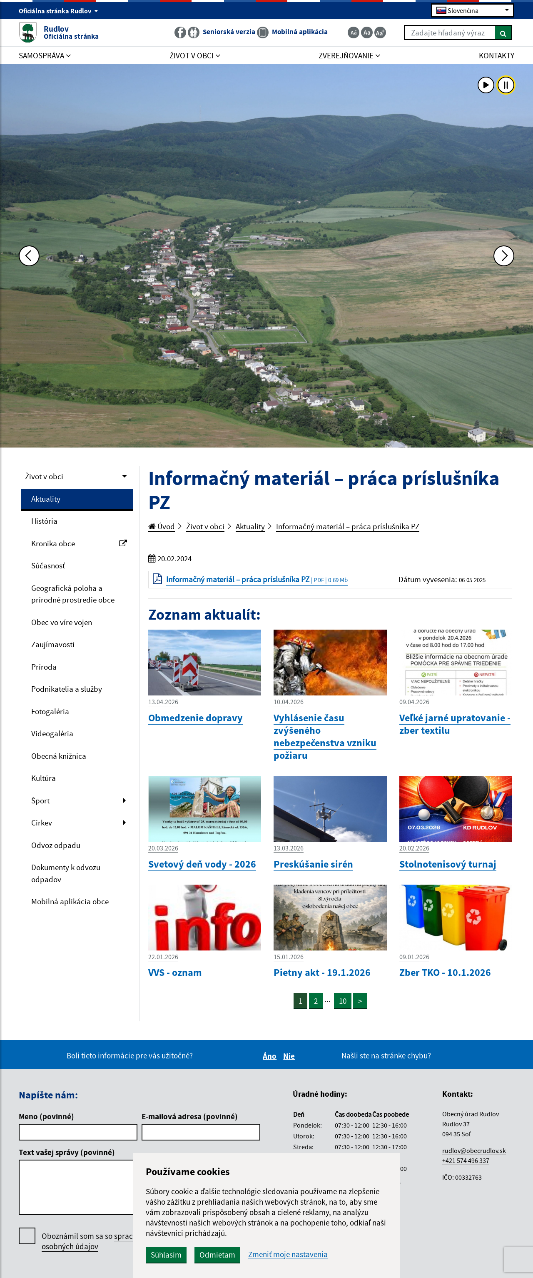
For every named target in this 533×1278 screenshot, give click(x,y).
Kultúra (43, 778)
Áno (271, 1056)
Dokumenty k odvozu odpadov (65, 873)
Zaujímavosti (53, 644)
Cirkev (41, 823)
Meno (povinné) (46, 1116)
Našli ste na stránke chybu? (386, 1055)
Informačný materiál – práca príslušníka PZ (347, 526)
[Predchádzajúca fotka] (29, 255)
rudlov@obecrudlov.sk (474, 1150)
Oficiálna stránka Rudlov (58, 11)
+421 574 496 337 (465, 1160)
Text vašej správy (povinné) (67, 1152)
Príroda (44, 667)
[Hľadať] (503, 32)
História (44, 521)
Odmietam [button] (217, 1255)
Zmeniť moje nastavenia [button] (288, 1254)
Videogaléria (52, 733)
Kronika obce (79, 543)
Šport (40, 800)
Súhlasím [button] (166, 1255)
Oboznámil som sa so (100, 1241)
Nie (290, 1056)
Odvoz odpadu (55, 845)
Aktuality (45, 499)
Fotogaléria (50, 711)
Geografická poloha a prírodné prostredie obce (73, 594)
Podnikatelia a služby (66, 689)
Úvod (161, 526)
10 (342, 1001)
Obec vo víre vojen (61, 622)
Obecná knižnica (58, 756)
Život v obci (44, 476)
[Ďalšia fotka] (503, 255)
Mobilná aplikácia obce (70, 901)
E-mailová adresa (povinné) (190, 1116)
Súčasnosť (48, 565)
